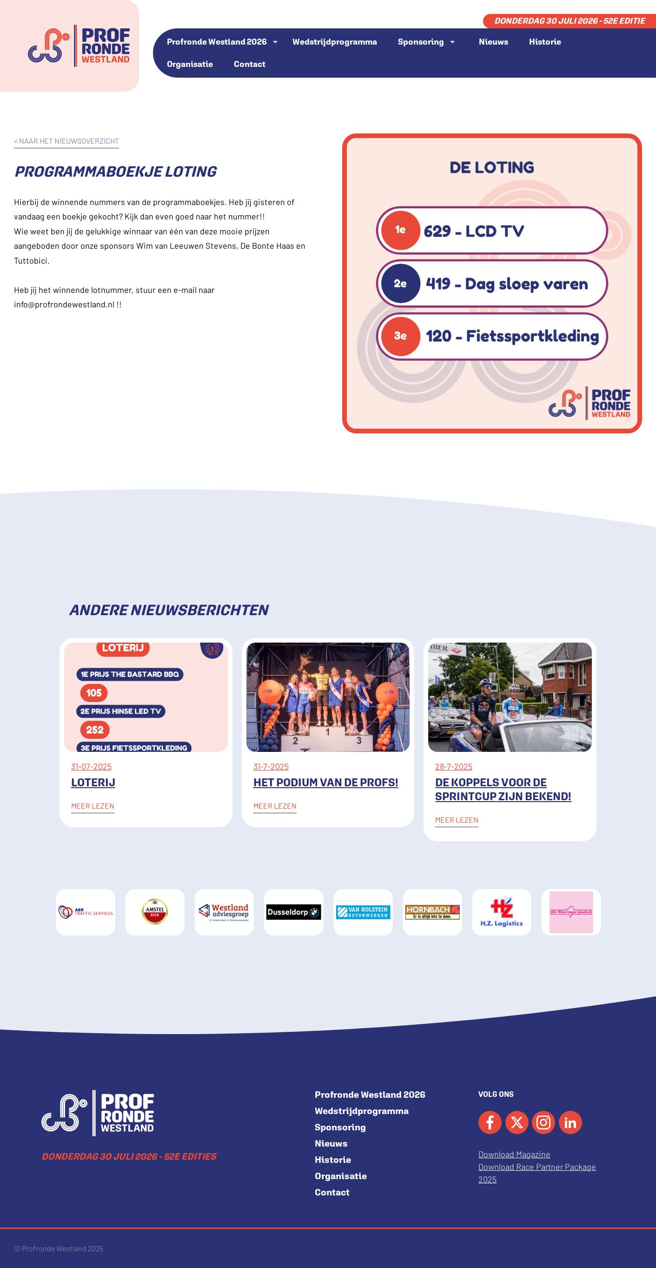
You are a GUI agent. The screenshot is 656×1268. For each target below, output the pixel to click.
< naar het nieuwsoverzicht (66, 140)
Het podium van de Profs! (325, 782)
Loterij (93, 782)
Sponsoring (421, 41)
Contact (249, 64)
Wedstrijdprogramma (334, 41)
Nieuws (493, 41)
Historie (545, 41)
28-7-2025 (453, 766)
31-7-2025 (271, 766)
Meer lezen (92, 805)
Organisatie (190, 64)
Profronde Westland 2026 (217, 41)
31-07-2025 (91, 766)
